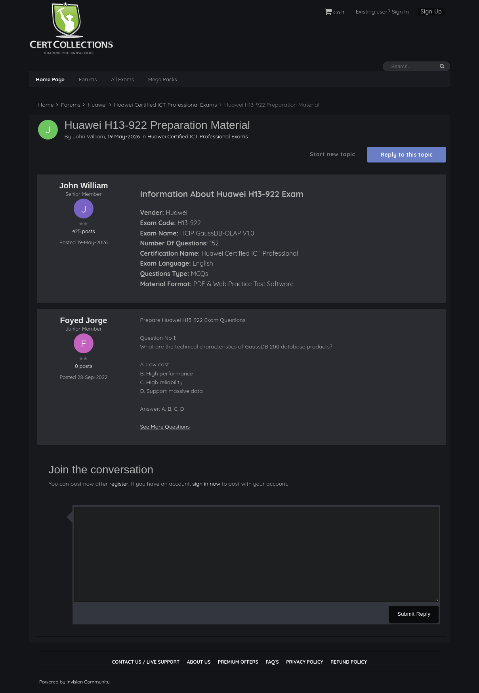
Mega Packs (162, 79)
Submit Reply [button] (413, 613)
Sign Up (431, 11)
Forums (88, 79)
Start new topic (332, 154)
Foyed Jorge (83, 320)
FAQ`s (272, 661)
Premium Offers (238, 661)
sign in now (206, 483)
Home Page (50, 79)
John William (89, 136)
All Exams (122, 79)
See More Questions (165, 426)
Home (45, 104)
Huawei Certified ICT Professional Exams (163, 104)
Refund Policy (348, 661)
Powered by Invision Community (74, 681)
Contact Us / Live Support (146, 661)
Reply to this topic (407, 154)
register (118, 483)
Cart (334, 12)
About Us (198, 661)
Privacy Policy (304, 661)
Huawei (95, 104)
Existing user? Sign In (382, 11)
